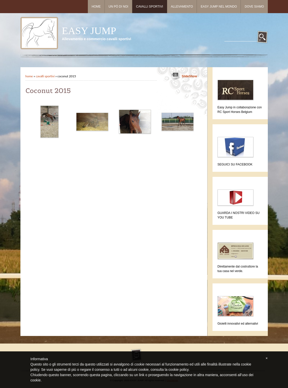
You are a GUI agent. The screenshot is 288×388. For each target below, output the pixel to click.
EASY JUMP (89, 30)
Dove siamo (254, 6)
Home (96, 6)
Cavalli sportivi (149, 6)
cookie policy (178, 370)
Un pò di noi (118, 6)
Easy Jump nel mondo (219, 6)
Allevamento (182, 6)
